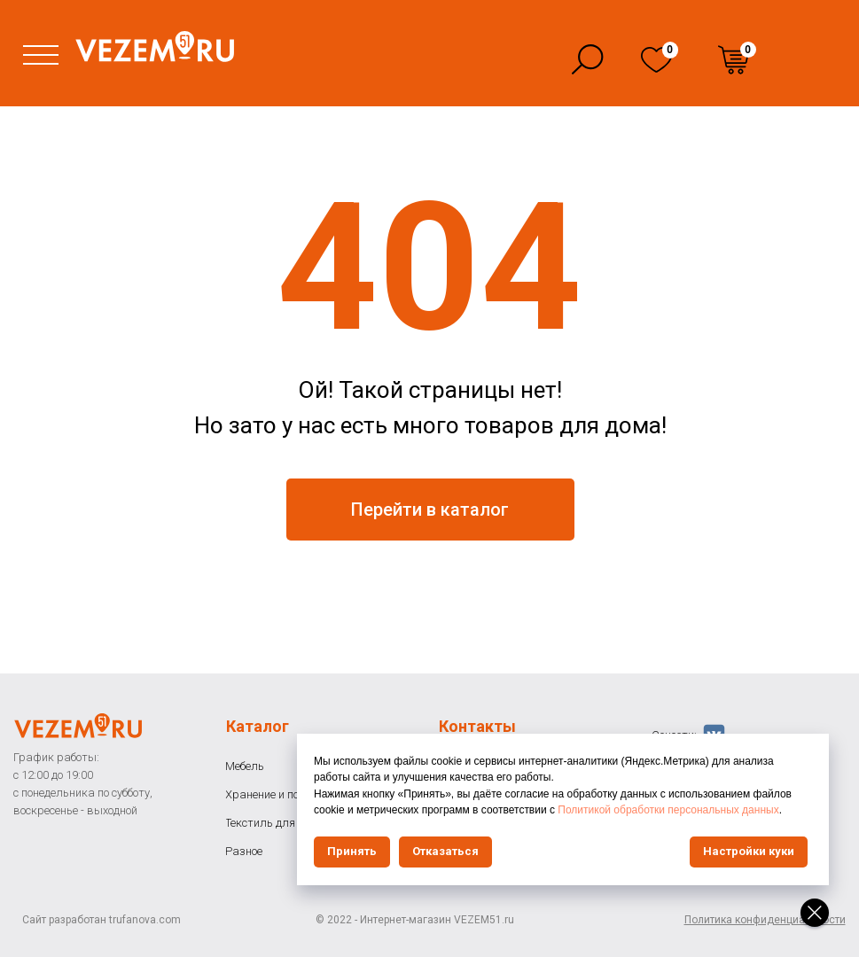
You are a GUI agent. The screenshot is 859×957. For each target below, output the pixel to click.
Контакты (477, 726)
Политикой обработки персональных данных (668, 810)
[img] (656, 59)
